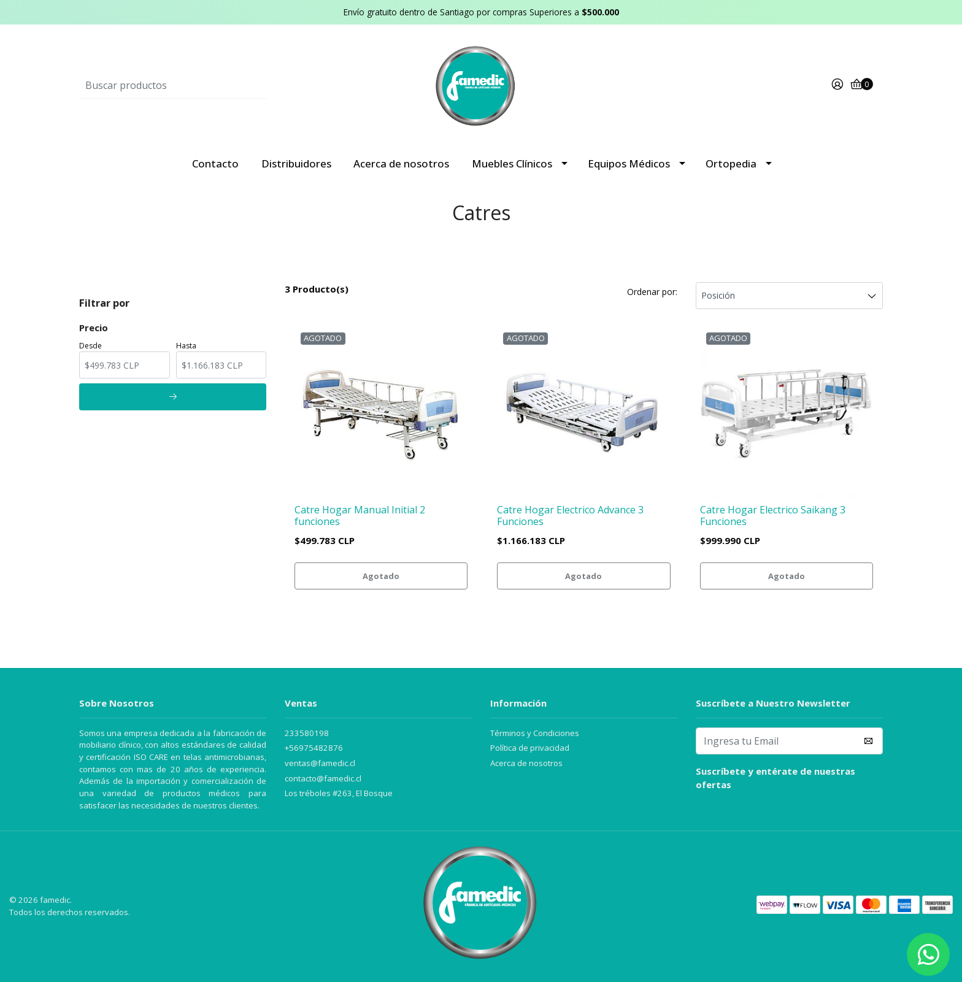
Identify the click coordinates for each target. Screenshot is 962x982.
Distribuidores (296, 163)
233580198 (307, 732)
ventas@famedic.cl (320, 763)
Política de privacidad (529, 747)
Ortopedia (731, 163)
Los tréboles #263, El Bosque (339, 793)
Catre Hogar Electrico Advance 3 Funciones (570, 515)
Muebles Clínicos (512, 163)
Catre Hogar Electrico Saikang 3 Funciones (772, 515)
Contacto (215, 163)
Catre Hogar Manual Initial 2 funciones (359, 515)
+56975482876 (314, 747)
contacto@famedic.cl (323, 778)
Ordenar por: (652, 291)
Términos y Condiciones (534, 732)
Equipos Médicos (629, 163)
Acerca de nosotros (401, 163)
